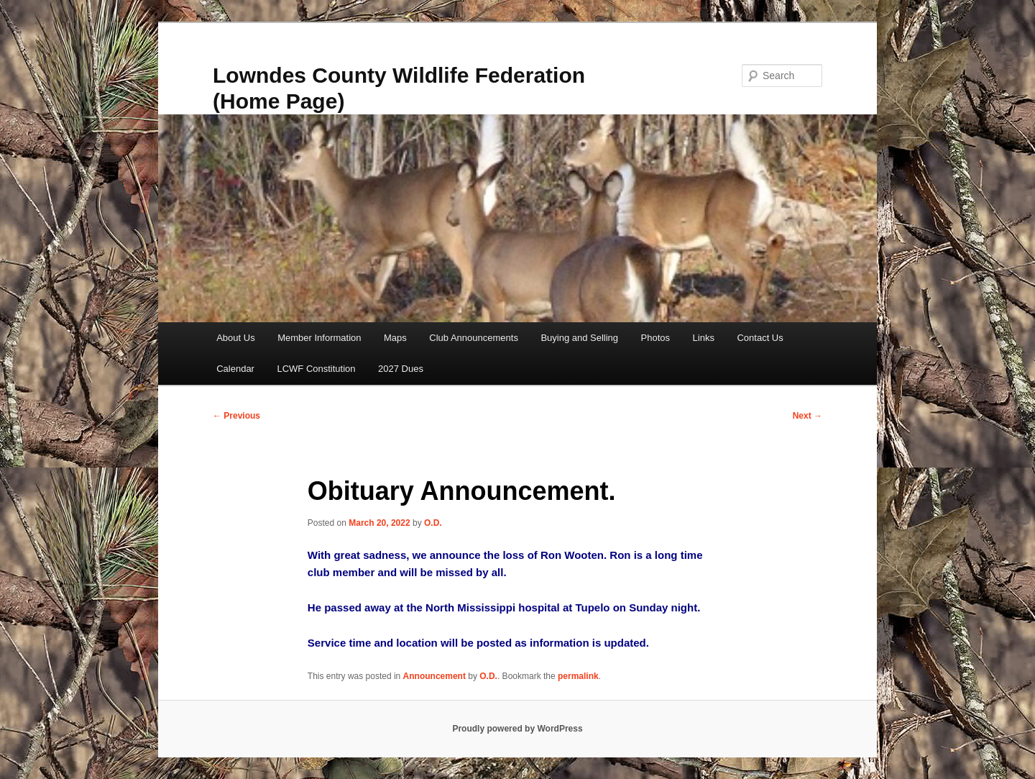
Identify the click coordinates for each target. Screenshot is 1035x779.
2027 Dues (400, 368)
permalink (578, 676)
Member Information (319, 337)
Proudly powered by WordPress (517, 729)
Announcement (434, 676)
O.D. (433, 523)
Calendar (235, 368)
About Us (235, 337)
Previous (236, 416)
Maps (395, 337)
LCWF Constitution (316, 368)
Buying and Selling (579, 337)
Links (703, 337)
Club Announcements (473, 337)
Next (807, 416)
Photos (655, 337)
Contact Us (760, 337)
